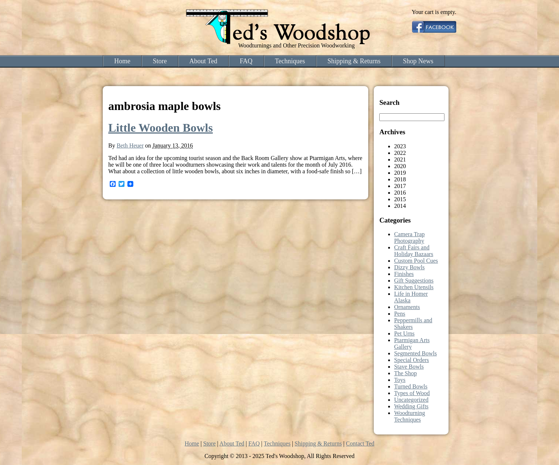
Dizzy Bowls (409, 267)
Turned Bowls (411, 386)
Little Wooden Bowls (160, 127)
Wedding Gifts (411, 406)
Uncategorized (411, 400)
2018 (400, 179)
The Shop (405, 373)
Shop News (418, 61)
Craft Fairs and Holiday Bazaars (413, 250)
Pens (399, 313)
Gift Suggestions (413, 280)
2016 (400, 192)
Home (122, 61)
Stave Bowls (408, 366)
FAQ (246, 61)
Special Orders (411, 360)
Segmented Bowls (415, 353)
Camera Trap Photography (409, 237)
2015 (400, 199)
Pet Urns (404, 333)
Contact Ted (360, 443)
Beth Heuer (130, 145)
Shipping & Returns (353, 61)
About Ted (203, 61)
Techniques (290, 61)
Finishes (404, 274)
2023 (400, 146)
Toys (399, 380)
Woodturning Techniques (409, 416)
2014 (400, 206)
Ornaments (407, 307)
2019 (400, 173)
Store (160, 61)
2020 (400, 166)
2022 (400, 153)
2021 (400, 159)
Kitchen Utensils (413, 287)
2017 (400, 186)
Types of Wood (412, 393)
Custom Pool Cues (416, 261)
